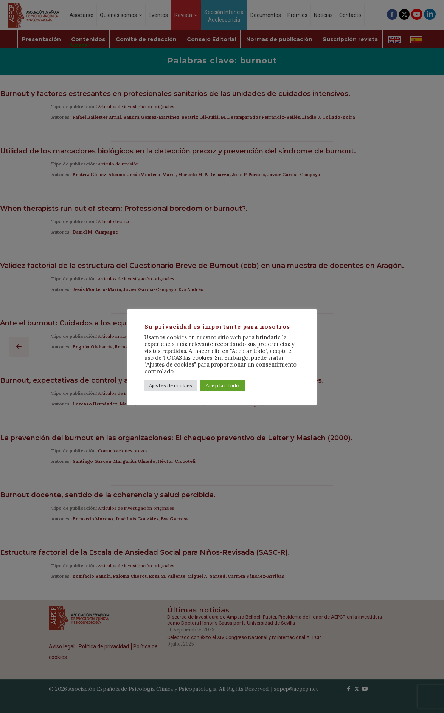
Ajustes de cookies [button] (170, 385)
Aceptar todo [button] (222, 385)
